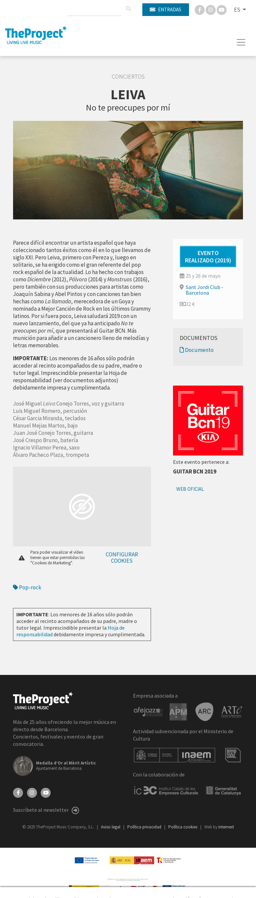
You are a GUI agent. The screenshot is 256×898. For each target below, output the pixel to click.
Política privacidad (144, 827)
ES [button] (237, 9)
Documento (197, 350)
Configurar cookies (122, 557)
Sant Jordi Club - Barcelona (204, 290)
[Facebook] (200, 9)
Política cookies (183, 827)
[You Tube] (222, 9)
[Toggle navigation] (241, 42)
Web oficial (190, 489)
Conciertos (128, 76)
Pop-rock (27, 587)
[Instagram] (211, 9)
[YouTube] (46, 791)
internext (226, 827)
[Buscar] (128, 8)
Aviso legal (111, 827)
